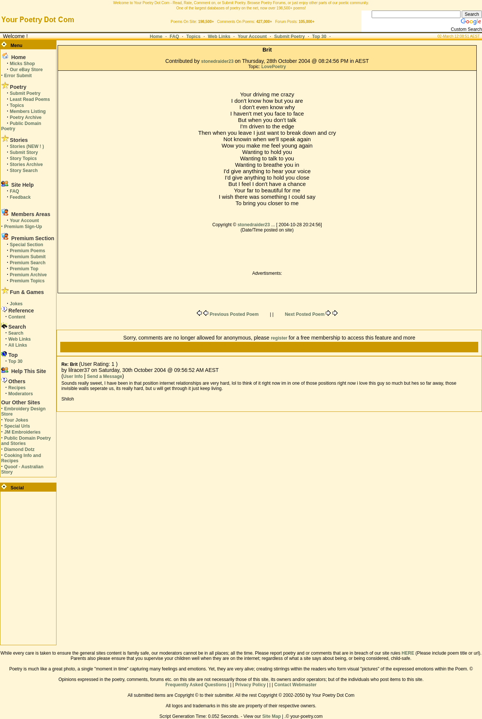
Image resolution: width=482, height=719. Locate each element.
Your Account (252, 36)
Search (15, 333)
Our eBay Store (26, 69)
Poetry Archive (25, 117)
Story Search (24, 170)
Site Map (271, 716)
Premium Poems (27, 250)
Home (156, 36)
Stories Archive (26, 164)
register (279, 338)
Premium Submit (28, 256)
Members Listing (28, 111)
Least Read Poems (30, 99)
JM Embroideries (22, 432)
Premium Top (24, 268)
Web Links (219, 36)
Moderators (20, 393)
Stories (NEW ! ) (27, 146)
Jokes (16, 303)
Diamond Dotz (19, 449)
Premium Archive (28, 274)
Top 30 (319, 36)
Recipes (17, 387)
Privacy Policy (250, 684)
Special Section (26, 244)
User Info (73, 376)
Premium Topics (27, 280)
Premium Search (28, 262)
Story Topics (23, 158)
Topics (193, 36)
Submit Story (24, 152)
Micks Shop (22, 63)
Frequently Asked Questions (195, 684)
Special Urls (17, 426)
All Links (17, 345)
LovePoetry (273, 66)
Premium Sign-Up (23, 226)
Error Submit (18, 75)
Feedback (20, 197)
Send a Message (104, 376)
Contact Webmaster (295, 684)
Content (16, 317)
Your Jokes (16, 420)
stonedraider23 (218, 61)
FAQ (174, 36)
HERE (408, 653)
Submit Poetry (289, 36)
